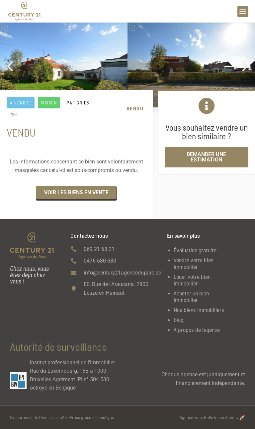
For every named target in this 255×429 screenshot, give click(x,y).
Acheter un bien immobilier (191, 296)
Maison (49, 102)
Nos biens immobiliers (199, 309)
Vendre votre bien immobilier (193, 263)
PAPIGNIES (78, 102)
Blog (178, 319)
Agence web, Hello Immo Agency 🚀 (212, 417)
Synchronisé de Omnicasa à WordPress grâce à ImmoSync (62, 417)
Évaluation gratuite (195, 250)
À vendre (20, 102)
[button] (242, 11)
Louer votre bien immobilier (192, 280)
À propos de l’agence (197, 329)
